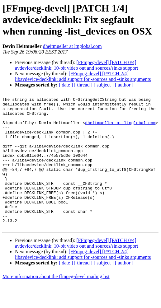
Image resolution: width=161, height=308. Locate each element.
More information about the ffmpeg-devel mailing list (56, 302)
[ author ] (124, 84)
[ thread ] (83, 84)
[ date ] (66, 84)
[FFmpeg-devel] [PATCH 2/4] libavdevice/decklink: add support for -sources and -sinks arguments (83, 76)
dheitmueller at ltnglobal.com (72, 46)
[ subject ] (104, 84)
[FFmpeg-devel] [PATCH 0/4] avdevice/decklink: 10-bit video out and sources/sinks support (76, 65)
